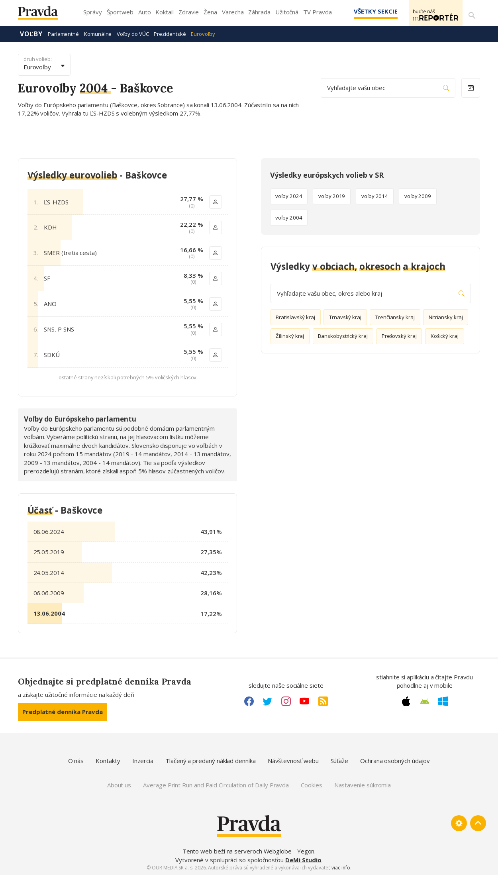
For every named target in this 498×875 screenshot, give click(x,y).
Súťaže (340, 760)
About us (119, 785)
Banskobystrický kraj (343, 335)
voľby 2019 (331, 196)
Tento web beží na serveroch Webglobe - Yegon (248, 851)
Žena (210, 12)
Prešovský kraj (399, 335)
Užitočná (286, 12)
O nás (76, 760)
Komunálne (98, 33)
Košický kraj (445, 335)
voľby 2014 (374, 196)
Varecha (232, 12)
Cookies (311, 785)
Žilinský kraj (290, 335)
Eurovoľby (203, 33)
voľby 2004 (288, 217)
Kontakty (108, 760)
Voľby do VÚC (133, 33)
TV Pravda (317, 12)
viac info (340, 867)
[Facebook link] (249, 701)
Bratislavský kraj (295, 316)
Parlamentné (63, 33)
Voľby (31, 33)
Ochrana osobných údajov (395, 760)
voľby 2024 (288, 196)
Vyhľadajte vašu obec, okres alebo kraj (371, 293)
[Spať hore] (478, 823)
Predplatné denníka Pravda (62, 711)
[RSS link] (323, 701)
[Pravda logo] (44, 15)
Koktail (164, 12)
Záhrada (259, 12)
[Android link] (424, 701)
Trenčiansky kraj (395, 316)
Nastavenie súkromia (362, 785)
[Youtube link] (304, 701)
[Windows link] (443, 701)
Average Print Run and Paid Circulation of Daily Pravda (216, 785)
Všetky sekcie (364, 11)
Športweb (120, 12)
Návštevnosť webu (293, 760)
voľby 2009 (417, 196)
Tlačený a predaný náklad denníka (210, 760)
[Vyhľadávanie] (470, 13)
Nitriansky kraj (446, 316)
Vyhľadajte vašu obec (388, 87)
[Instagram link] (286, 701)
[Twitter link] (267, 701)
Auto (144, 12)
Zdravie (188, 12)
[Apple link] (406, 701)
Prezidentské (170, 33)
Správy (92, 12)
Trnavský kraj (345, 316)
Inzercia (142, 760)
